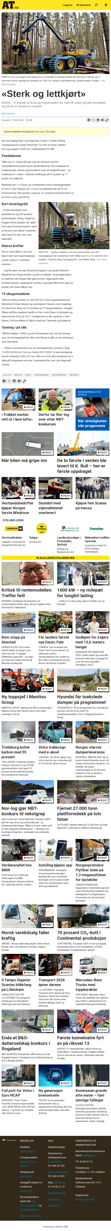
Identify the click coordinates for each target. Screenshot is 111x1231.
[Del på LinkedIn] (98, 120)
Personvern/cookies (31, 1215)
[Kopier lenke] (107, 120)
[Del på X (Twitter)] (93, 120)
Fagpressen (26, 1190)
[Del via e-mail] (102, 120)
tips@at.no (26, 1176)
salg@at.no (60, 1182)
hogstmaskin (59, 375)
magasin (74, 375)
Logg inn (67, 5)
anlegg (18, 375)
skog (28, 375)
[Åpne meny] (106, 5)
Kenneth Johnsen (85, 1199)
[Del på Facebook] (89, 120)
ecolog (7, 375)
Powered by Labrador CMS (55, 1227)
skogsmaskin (42, 375)
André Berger (55, 1161)
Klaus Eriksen (27, 1151)
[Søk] (96, 5)
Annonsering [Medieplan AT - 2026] (54, 1199)
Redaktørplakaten (29, 1209)
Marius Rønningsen (58, 1172)
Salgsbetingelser (57, 1192)
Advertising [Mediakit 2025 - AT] (54, 1205)
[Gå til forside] (10, 5)
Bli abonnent (84, 5)
